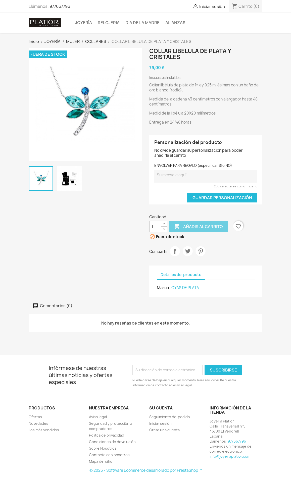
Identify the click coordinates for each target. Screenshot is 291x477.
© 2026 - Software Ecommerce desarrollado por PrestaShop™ (145, 470)
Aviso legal (98, 416)
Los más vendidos (44, 430)
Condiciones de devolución (112, 441)
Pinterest (201, 251)
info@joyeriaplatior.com (230, 456)
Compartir (175, 251)
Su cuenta (161, 408)
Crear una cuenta (164, 430)
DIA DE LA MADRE (142, 22)
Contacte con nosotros (109, 454)
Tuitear (188, 251)
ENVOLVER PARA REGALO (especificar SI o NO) (193, 165)
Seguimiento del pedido (169, 416)
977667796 (60, 6)
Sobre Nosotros (103, 448)
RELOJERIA (109, 22)
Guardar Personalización (222, 197)
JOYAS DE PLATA (184, 287)
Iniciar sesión (160, 423)
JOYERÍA (83, 22)
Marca (163, 287)
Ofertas (35, 416)
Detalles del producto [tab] (181, 274)
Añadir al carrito (198, 226)
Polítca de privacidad (106, 435)
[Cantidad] (155, 226)
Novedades (38, 423)
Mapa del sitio (100, 461)
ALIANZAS (175, 22)
